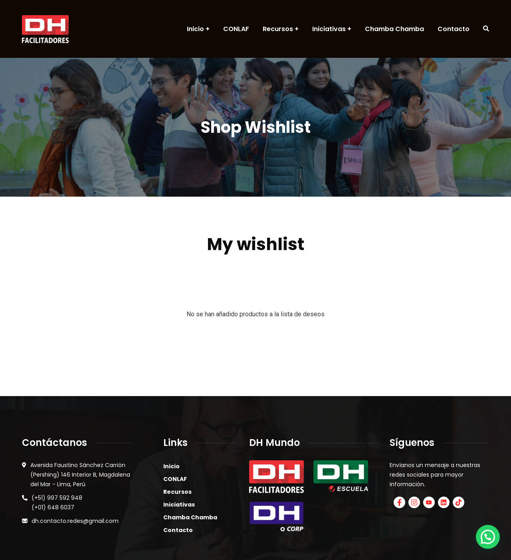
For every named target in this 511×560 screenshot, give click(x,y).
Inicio (171, 417)
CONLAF (175, 430)
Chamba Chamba (190, 468)
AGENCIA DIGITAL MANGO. (349, 542)
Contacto (178, 481)
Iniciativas (179, 455)
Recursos (177, 442)
